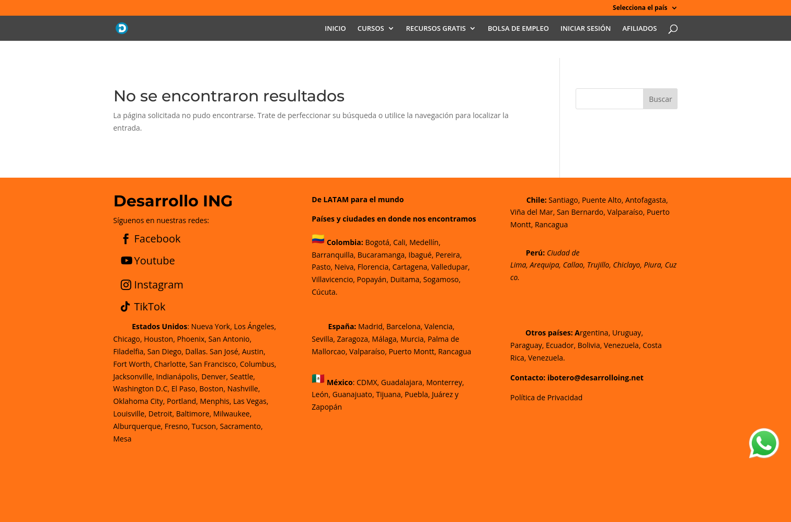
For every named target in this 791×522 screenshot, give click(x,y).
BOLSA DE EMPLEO (518, 29)
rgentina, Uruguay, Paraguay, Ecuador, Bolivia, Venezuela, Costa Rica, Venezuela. (586, 345)
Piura (652, 265)
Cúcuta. (324, 292)
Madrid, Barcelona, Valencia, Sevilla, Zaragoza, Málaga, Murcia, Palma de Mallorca (385, 338)
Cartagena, (410, 267)
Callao (573, 265)
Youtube (154, 260)
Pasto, (322, 267)
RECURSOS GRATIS (436, 29)
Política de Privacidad (546, 397)
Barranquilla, (334, 255)
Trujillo (598, 265)
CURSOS (371, 29)
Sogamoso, (442, 279)
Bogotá (377, 242)
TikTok (150, 306)
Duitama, (405, 279)
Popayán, (371, 279)
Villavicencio (332, 279)
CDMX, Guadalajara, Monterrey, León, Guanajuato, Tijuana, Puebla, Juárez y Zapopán (388, 394)
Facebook (157, 238)
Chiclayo (626, 265)
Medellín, (425, 242)
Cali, (399, 242)
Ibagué (419, 255)
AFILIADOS (639, 29)
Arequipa (544, 265)
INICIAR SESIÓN (585, 29)
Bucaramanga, (381, 255)
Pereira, (447, 255)
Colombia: (345, 242)
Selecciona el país (640, 8)
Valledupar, (450, 267)
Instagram (159, 284)
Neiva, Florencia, (364, 267)
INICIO (335, 29)
